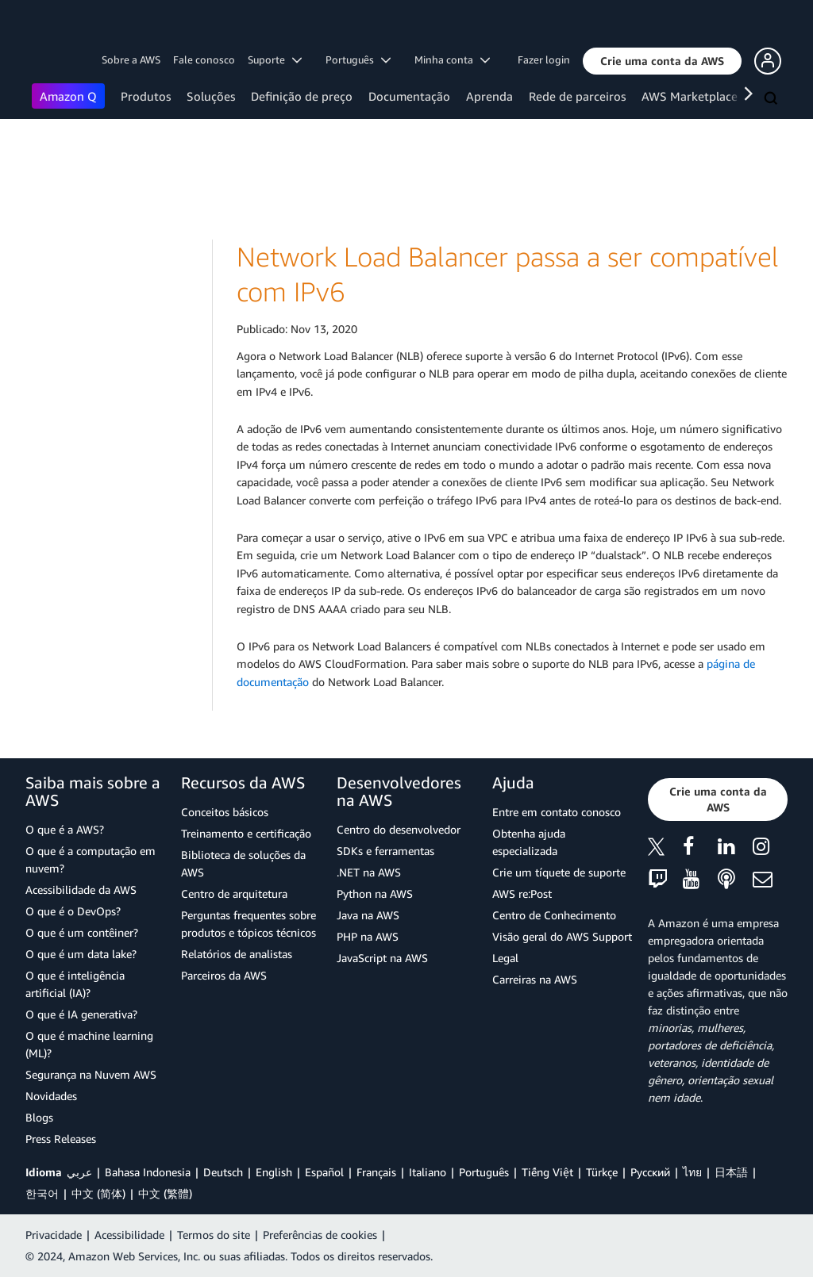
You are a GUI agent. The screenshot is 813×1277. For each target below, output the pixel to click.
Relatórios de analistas (236, 954)
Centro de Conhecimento (554, 915)
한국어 (42, 1193)
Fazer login (544, 59)
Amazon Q (68, 96)
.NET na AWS (369, 872)
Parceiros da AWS (224, 975)
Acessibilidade (129, 1234)
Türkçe (602, 1172)
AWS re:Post (522, 893)
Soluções (211, 96)
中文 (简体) (98, 1193)
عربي (79, 1172)
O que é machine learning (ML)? (89, 1044)
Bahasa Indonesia (148, 1172)
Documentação (409, 96)
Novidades (51, 1096)
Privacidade (53, 1234)
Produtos (146, 96)
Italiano (427, 1172)
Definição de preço (302, 96)
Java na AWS (368, 915)
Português (484, 1172)
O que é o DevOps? (73, 911)
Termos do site (213, 1234)
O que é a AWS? (64, 829)
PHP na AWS (368, 936)
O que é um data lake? (81, 954)
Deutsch (223, 1172)
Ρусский (650, 1172)
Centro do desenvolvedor (398, 829)
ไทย (692, 1172)
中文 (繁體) (165, 1193)
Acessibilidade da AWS (81, 889)
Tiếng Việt (547, 1172)
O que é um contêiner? (81, 932)
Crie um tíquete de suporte (559, 872)
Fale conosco (204, 59)
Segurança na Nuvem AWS (90, 1074)
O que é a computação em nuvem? (90, 859)
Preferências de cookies (320, 1234)
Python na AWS (375, 893)
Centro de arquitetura (234, 893)
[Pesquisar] (772, 99)
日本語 (731, 1172)
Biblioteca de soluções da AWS (243, 863)
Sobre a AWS (131, 59)
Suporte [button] (275, 59)
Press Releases (60, 1138)
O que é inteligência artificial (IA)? (75, 983)
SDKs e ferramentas (385, 850)
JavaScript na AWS (382, 957)
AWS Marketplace (690, 96)
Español (324, 1172)
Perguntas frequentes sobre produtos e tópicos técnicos (248, 923)
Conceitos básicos (224, 812)
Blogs (39, 1117)
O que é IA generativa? (81, 1014)
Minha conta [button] (452, 59)
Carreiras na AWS (534, 979)
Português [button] (358, 59)
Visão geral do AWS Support (562, 936)
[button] (662, 61)
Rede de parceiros (577, 96)
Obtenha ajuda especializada (528, 841)
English (274, 1172)
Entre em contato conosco (556, 812)
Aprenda (489, 96)
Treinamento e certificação (246, 833)
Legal (505, 957)
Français (376, 1172)
